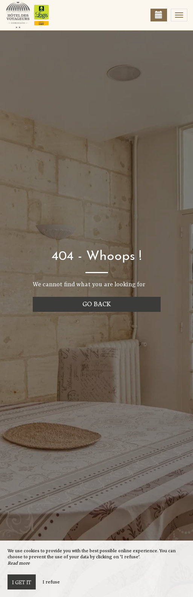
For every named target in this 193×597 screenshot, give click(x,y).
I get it (21, 582)
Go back (96, 303)
